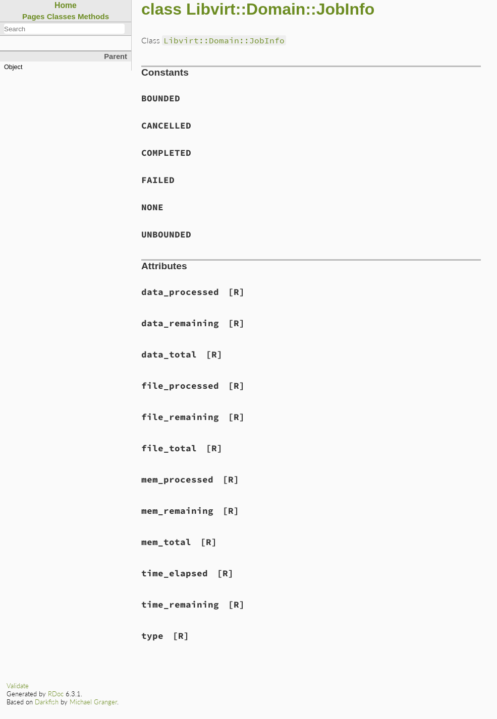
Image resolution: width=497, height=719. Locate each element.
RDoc (56, 694)
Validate (18, 686)
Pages (33, 16)
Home (65, 5)
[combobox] (64, 29)
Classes (61, 16)
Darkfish (47, 702)
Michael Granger (93, 702)
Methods (93, 16)
